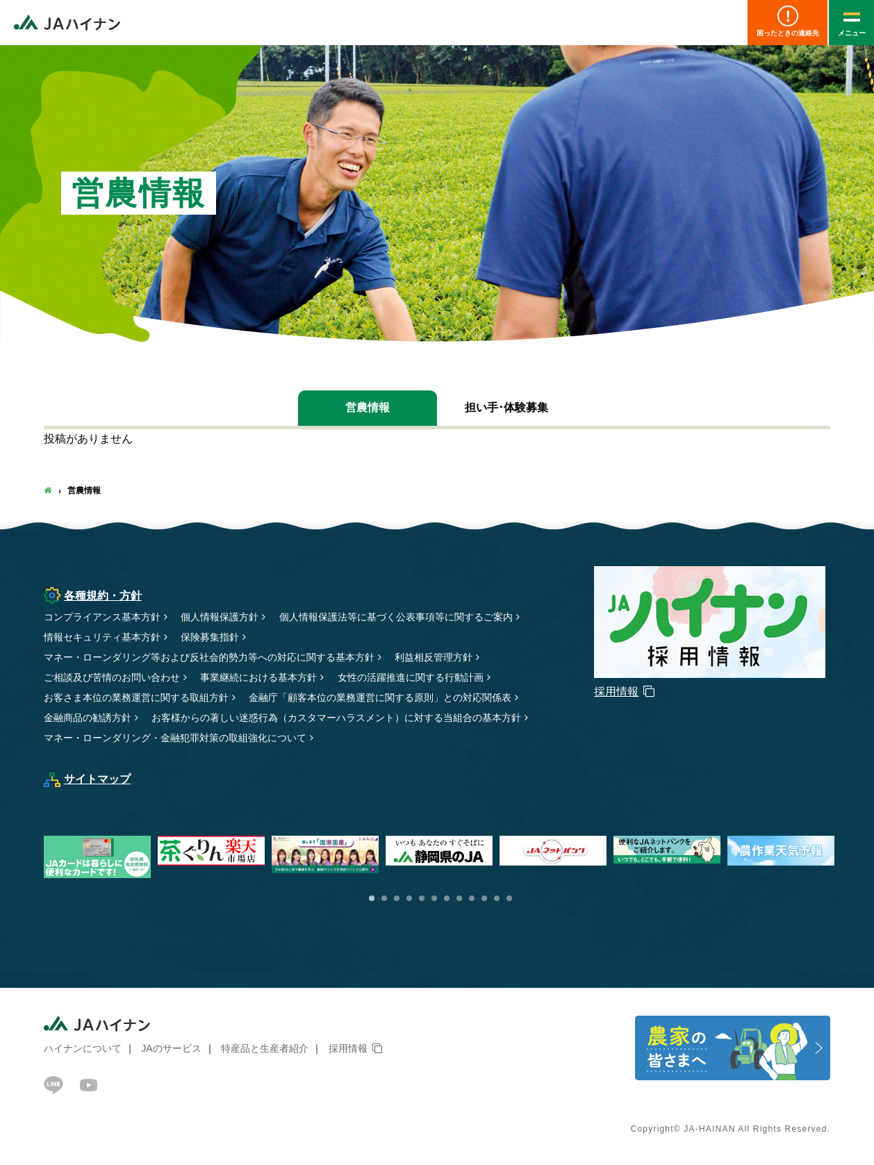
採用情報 (348, 1048)
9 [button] (472, 898)
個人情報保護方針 (219, 616)
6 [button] (434, 898)
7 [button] (447, 898)
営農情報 (367, 407)
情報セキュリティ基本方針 (102, 637)
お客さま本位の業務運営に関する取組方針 (136, 697)
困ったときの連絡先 (787, 21)
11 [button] (497, 898)
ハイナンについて (83, 1048)
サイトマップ (87, 779)
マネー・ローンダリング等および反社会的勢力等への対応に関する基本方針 (209, 657)
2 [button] (384, 898)
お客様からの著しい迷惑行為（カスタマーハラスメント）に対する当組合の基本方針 (336, 717)
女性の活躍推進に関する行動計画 (411, 677)
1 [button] (371, 898)
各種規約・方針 (93, 596)
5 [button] (421, 898)
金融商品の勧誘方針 (87, 717)
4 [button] (409, 898)
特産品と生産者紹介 (264, 1048)
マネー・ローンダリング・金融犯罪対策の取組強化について (175, 737)
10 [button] (484, 898)
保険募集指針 (210, 637)
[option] (443, 850)
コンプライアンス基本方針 (102, 616)
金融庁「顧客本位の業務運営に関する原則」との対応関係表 (380, 697)
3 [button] (396, 898)
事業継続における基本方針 (258, 677)
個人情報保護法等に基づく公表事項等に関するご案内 (396, 616)
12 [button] (509, 898)
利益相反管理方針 (433, 657)
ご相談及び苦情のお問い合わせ (112, 677)
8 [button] (459, 898)
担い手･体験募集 (506, 407)
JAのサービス (171, 1048)
